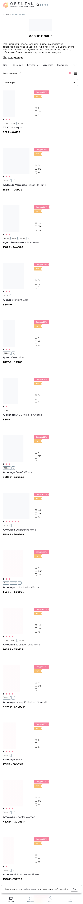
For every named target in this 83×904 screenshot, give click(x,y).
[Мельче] (75, 73)
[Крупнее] (70, 73)
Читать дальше (13, 57)
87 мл (20, 123)
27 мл (13, 123)
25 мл (6, 238)
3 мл (6, 410)
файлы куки (29, 889)
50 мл (14, 238)
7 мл (6, 123)
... (26, 123)
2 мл (6, 583)
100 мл (6, 181)
